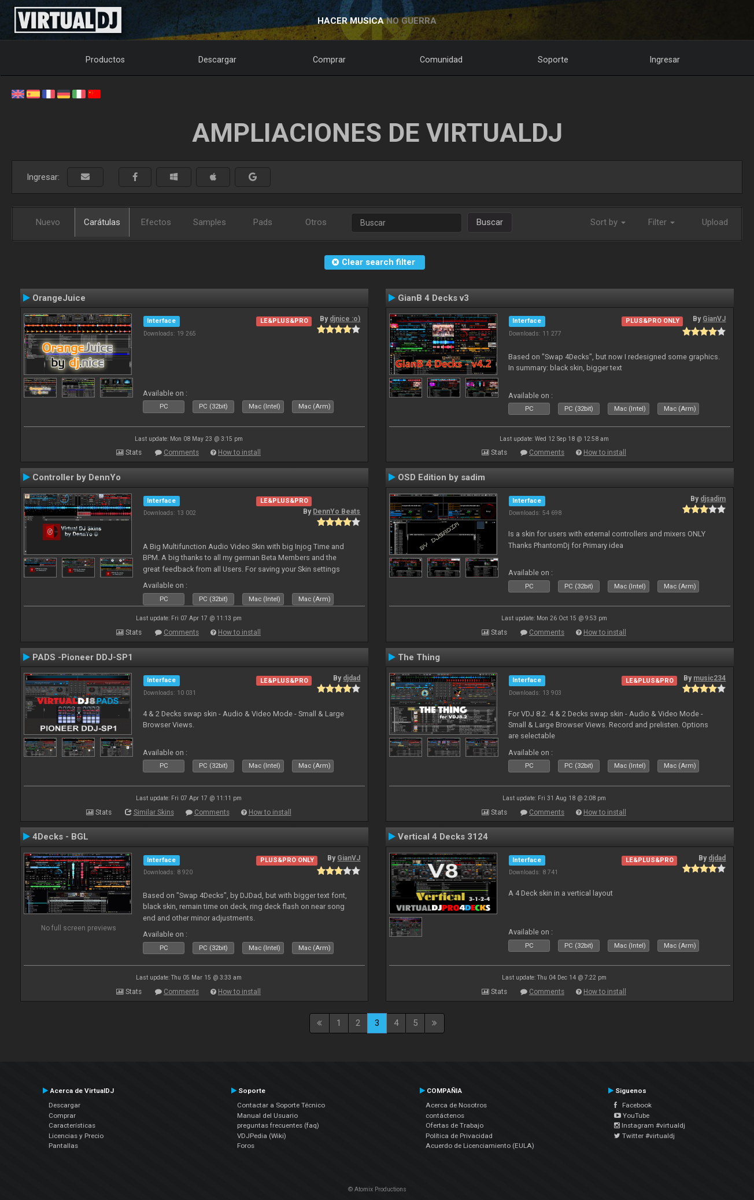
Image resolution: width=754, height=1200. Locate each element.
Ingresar (665, 59)
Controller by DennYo (76, 477)
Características (72, 1125)
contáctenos (445, 1115)
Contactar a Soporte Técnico (281, 1105)
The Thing (419, 657)
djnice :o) (345, 319)
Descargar (217, 59)
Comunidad (441, 59)
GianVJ (714, 319)
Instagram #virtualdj (649, 1125)
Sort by (608, 222)
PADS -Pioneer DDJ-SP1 (82, 657)
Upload (715, 222)
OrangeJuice (59, 298)
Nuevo (48, 222)
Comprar (329, 59)
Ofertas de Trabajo (454, 1125)
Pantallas (63, 1146)
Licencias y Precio (76, 1136)
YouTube (631, 1115)
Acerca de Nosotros (456, 1105)
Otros (316, 222)
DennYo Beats (336, 511)
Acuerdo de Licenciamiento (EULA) (480, 1146)
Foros (245, 1146)
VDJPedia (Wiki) (261, 1136)
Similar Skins (154, 812)
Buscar (489, 222)
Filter (661, 222)
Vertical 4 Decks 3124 (443, 836)
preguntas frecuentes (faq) (278, 1125)
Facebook (633, 1105)
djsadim (713, 499)
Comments (181, 452)
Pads (262, 222)
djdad (351, 678)
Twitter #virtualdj (644, 1136)
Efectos (156, 222)
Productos (105, 59)
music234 (709, 678)
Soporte (553, 59)
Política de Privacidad (459, 1136)
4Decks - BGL (60, 836)
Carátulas (102, 222)
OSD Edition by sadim (441, 477)
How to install (239, 452)
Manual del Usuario (267, 1115)
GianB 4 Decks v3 (433, 298)
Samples (209, 222)
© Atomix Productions (377, 1189)
